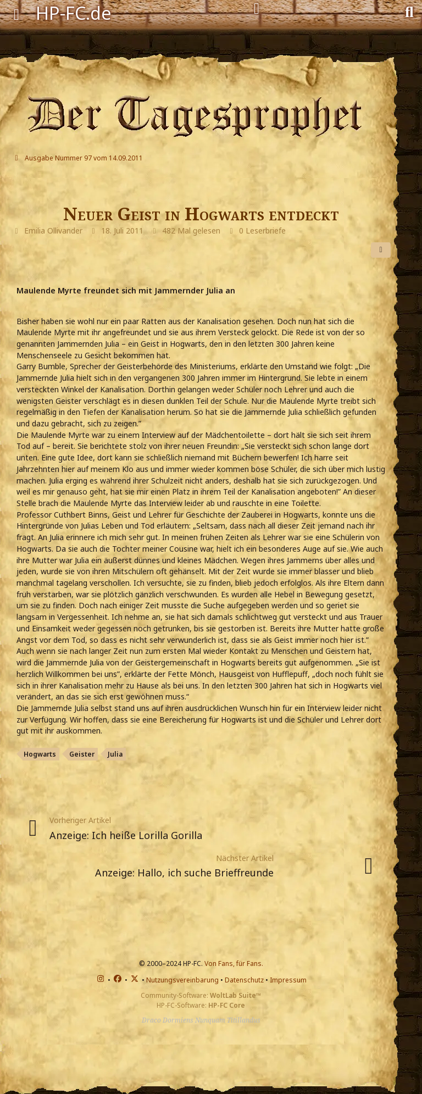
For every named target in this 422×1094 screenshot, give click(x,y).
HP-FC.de (74, 13)
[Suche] (409, 11)
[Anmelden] (256, 9)
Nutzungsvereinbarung (182, 980)
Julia (115, 754)
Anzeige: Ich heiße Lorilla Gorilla (125, 835)
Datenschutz (244, 980)
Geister (82, 754)
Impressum (288, 980)
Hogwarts (40, 754)
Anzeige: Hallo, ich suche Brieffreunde (184, 872)
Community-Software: (201, 995)
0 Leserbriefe (262, 230)
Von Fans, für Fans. (233, 963)
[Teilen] (381, 250)
